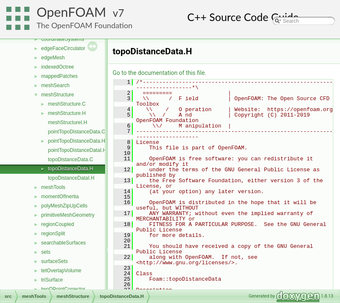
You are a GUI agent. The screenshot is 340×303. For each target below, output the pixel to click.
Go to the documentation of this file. (159, 72)
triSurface (52, 280)
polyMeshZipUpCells (64, 206)
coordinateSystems (62, 39)
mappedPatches (59, 76)
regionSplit (53, 234)
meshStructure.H (67, 113)
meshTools (53, 187)
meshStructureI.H (67, 122)
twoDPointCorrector (63, 289)
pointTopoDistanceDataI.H (77, 150)
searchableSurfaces (63, 243)
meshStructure (57, 95)
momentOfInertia (60, 196)
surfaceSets (54, 261)
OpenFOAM (71, 12)
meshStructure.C (67, 104)
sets (45, 252)
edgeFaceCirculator (63, 48)
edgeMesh (53, 58)
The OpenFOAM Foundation (84, 25)
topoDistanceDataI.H (71, 178)
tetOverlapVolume (61, 271)
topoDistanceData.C (70, 159)
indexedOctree (57, 67)
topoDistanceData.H (70, 169)
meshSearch (55, 85)
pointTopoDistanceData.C (76, 132)
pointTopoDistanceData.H (76, 141)
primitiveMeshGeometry (68, 215)
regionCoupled (57, 224)
